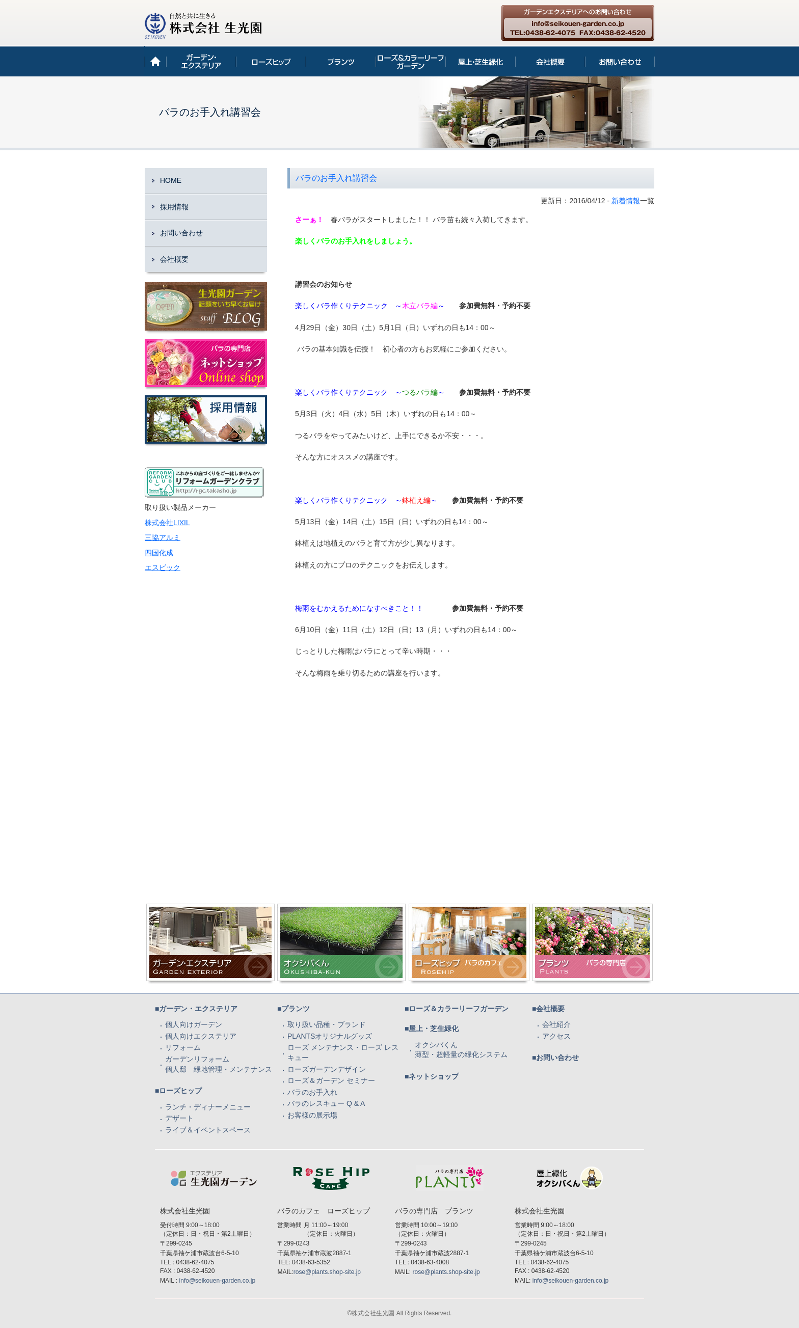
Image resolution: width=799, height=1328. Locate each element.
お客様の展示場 (312, 1115)
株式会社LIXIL (167, 523)
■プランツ (293, 1009)
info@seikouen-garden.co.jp (217, 1280)
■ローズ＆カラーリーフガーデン (457, 1009)
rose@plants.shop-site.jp (327, 1272)
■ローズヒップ (178, 1091)
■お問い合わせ (555, 1057)
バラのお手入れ (312, 1092)
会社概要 (174, 259)
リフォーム (183, 1047)
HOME (170, 180)
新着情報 (625, 201)
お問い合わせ (181, 233)
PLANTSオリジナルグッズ (329, 1036)
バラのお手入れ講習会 (336, 178)
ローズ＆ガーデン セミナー (331, 1080)
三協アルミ (162, 537)
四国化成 (159, 553)
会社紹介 (556, 1024)
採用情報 (174, 207)
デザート (179, 1118)
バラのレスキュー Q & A (326, 1103)
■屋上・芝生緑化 (432, 1028)
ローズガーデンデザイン (326, 1069)
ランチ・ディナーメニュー (208, 1107)
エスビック (162, 567)
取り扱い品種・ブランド (326, 1024)
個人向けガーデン (193, 1024)
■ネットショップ (432, 1076)
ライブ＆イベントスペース (208, 1130)
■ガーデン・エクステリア (196, 1009)
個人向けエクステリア (200, 1036)
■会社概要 (548, 1009)
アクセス (556, 1036)
